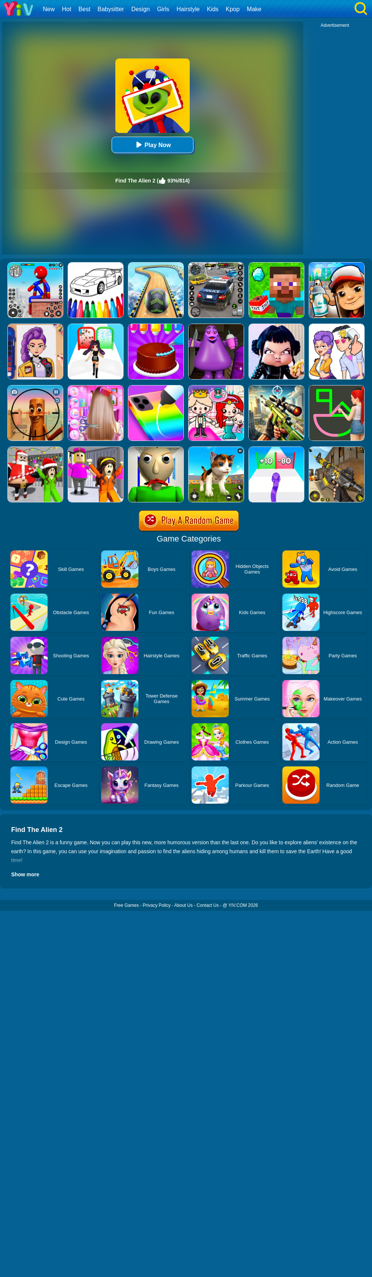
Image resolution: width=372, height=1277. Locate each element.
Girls (163, 9)
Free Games (126, 905)
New (49, 9)
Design (140, 9)
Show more (25, 874)
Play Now (152, 144)
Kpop (233, 9)
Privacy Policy (157, 905)
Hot (66, 9)
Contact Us (208, 905)
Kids (212, 9)
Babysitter (110, 9)
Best (84, 9)
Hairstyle (188, 9)
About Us (183, 905)
